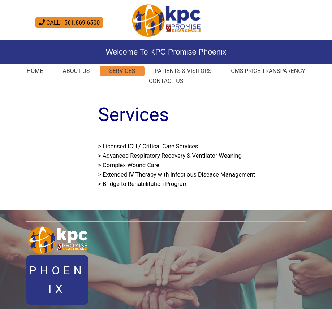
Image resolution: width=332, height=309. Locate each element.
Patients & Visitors (183, 71)
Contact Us (166, 81)
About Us (76, 71)
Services (122, 71)
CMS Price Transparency (268, 71)
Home (35, 71)
